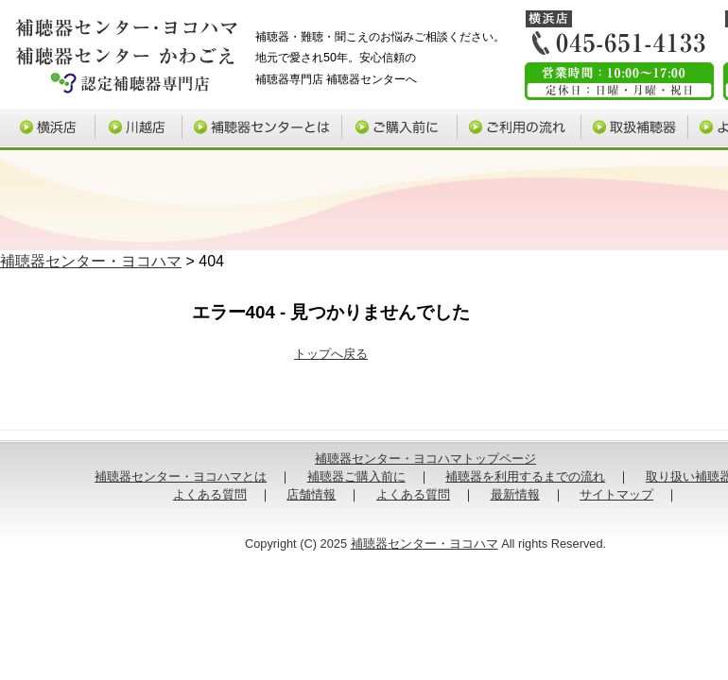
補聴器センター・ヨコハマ (91, 261)
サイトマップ (616, 494)
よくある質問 (210, 494)
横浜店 (46, 129)
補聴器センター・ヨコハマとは (181, 476)
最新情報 (515, 494)
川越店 (139, 129)
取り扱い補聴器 (637, 129)
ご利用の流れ (522, 129)
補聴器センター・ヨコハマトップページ (425, 458)
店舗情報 (311, 494)
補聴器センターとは (265, 129)
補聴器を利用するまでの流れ (525, 476)
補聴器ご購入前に (403, 129)
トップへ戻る (331, 354)
